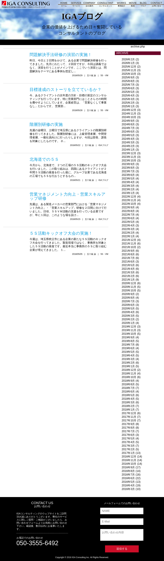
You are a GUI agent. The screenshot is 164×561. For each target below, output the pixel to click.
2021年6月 (128, 261)
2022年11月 (129, 200)
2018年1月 (128, 409)
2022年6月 (128, 218)
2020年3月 (128, 315)
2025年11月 (129, 70)
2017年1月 (128, 452)
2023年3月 (128, 185)
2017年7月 (128, 431)
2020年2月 (128, 319)
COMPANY (89, 5)
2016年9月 (128, 467)
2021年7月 (128, 258)
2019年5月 (128, 351)
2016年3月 (128, 489)
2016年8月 (128, 471)
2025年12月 (129, 66)
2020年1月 (128, 323)
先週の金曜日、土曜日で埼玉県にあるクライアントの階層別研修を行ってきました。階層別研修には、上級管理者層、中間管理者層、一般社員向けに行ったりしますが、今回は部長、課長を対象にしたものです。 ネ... (69, 131)
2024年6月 (128, 131)
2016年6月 (128, 478)
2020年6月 (128, 304)
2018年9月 (128, 380)
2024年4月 (128, 138)
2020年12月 (129, 283)
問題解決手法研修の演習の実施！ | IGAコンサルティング (26, 6)
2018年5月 (128, 395)
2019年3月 (128, 359)
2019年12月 (129, 326)
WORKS (121, 5)
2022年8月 (128, 211)
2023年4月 (128, 182)
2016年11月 (129, 460)
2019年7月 (128, 344)
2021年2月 (128, 276)
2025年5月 (128, 91)
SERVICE (76, 5)
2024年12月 (129, 109)
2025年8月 (128, 81)
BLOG (143, 5)
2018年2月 (128, 406)
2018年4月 (128, 398)
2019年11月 (129, 330)
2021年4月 (128, 268)
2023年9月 (128, 164)
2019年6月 (128, 348)
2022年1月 (128, 236)
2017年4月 (128, 442)
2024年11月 (129, 113)
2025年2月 (128, 102)
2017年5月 (128, 438)
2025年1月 (128, 106)
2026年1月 (128, 63)
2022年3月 (128, 229)
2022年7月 (128, 214)
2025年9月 (128, 77)
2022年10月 (129, 203)
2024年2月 (128, 146)
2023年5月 (128, 178)
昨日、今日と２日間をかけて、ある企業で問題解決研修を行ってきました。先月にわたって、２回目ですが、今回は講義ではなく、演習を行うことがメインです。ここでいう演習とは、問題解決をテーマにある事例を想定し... (69, 62)
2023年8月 (128, 167)
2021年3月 (128, 272)
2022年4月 (128, 225)
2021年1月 (128, 279)
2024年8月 (128, 124)
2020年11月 (129, 286)
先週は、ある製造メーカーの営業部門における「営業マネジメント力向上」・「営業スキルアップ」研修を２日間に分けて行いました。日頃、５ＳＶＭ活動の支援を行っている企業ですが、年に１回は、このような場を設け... (69, 203)
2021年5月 (128, 265)
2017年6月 (128, 434)
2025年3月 (128, 99)
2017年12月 (129, 413)
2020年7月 (128, 301)
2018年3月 (128, 402)
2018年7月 (128, 387)
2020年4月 (128, 312)
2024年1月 (128, 149)
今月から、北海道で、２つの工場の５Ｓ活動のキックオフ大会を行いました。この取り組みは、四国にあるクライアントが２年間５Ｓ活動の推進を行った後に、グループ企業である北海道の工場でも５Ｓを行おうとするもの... (69, 166)
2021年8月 (128, 254)
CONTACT (156, 5)
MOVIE (133, 5)
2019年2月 (128, 362)
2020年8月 (128, 297)
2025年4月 (128, 95)
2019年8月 (128, 341)
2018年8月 (128, 384)
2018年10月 (129, 377)
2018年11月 (129, 373)
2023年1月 (128, 193)
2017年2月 (128, 449)
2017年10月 (129, 420)
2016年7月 (128, 474)
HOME (63, 5)
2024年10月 (129, 117)
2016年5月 (128, 481)
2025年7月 (128, 84)
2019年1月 (128, 366)
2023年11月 (129, 156)
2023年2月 (128, 189)
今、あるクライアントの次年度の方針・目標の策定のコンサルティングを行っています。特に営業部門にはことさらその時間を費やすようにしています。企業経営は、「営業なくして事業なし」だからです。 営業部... (69, 96)
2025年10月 (129, 73)
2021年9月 (128, 250)
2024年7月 (128, 128)
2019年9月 (128, 337)
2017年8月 (128, 427)
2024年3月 (128, 142)
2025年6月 (128, 88)
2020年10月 (129, 290)
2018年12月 (129, 369)
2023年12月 (129, 153)
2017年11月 (129, 416)
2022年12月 (129, 196)
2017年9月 (128, 424)
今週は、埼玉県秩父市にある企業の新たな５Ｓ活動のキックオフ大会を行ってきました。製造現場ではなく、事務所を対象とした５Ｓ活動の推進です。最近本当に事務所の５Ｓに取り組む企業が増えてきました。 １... (69, 240)
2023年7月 (128, 171)
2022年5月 (128, 221)
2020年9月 (128, 294)
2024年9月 (128, 120)
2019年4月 (128, 355)
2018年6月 (128, 391)
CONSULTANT (105, 5)
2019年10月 (129, 333)
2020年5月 (128, 308)
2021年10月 (129, 247)
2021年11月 (129, 243)
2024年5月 (128, 135)
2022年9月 (128, 207)
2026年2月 (128, 59)
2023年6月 (128, 174)
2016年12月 (129, 456)
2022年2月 (128, 232)
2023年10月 (129, 160)
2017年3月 (128, 445)
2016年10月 (129, 463)
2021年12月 (129, 239)
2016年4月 (128, 485)
